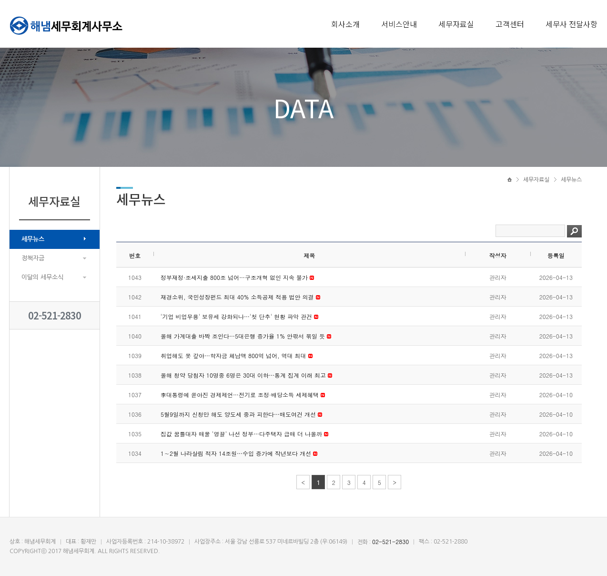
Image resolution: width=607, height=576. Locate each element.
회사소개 (345, 24)
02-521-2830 (54, 315)
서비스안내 (399, 24)
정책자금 (32, 258)
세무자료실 (456, 24)
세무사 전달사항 (571, 24)
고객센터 (510, 24)
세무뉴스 (32, 239)
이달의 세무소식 (42, 277)
